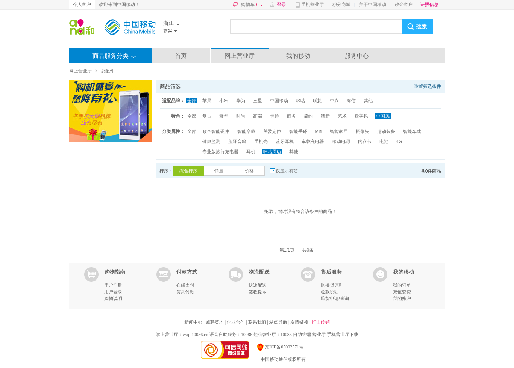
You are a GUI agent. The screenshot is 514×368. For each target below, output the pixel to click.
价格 (249, 170)
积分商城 (341, 4)
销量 (218, 170)
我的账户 (402, 298)
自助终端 (302, 334)
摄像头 (362, 131)
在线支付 (185, 285)
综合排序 (188, 170)
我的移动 (298, 56)
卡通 (274, 116)
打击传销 (321, 322)
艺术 (342, 116)
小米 (223, 100)
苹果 (206, 100)
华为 (240, 100)
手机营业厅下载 (342, 334)
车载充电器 (313, 141)
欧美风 (361, 116)
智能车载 (412, 131)
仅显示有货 (287, 170)
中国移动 (279, 100)
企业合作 (236, 322)
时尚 (240, 116)
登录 (281, 4)
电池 (383, 141)
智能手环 (298, 131)
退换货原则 (332, 285)
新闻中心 (193, 322)
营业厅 (319, 334)
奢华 (223, 116)
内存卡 (364, 141)
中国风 (383, 116)
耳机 (250, 151)
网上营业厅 (239, 56)
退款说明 (330, 291)
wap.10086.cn (195, 334)
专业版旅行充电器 (220, 151)
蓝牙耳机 (285, 141)
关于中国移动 (372, 4)
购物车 (251, 4)
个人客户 (82, 4)
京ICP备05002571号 (280, 347)
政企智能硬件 (215, 131)
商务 (291, 116)
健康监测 (211, 141)
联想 (317, 100)
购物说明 (113, 298)
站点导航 (278, 322)
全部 (191, 100)
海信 (351, 100)
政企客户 (404, 4)
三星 (257, 100)
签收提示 (258, 291)
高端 (257, 116)
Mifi (318, 131)
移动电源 (341, 141)
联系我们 (257, 322)
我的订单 (402, 285)
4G (399, 141)
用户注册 (113, 285)
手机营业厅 (312, 4)
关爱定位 (272, 131)
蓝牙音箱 (237, 141)
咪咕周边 (272, 151)
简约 (308, 116)
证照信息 (429, 4)
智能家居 (339, 131)
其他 (368, 100)
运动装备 (386, 131)
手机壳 (261, 141)
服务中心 (357, 56)
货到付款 (185, 291)
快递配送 (258, 285)
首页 (181, 56)
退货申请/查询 (335, 298)
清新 (325, 116)
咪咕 (300, 100)
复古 (206, 116)
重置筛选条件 (427, 86)
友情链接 (299, 322)
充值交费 (402, 291)
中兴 (334, 100)
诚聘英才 (215, 322)
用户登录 (113, 291)
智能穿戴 (246, 131)
